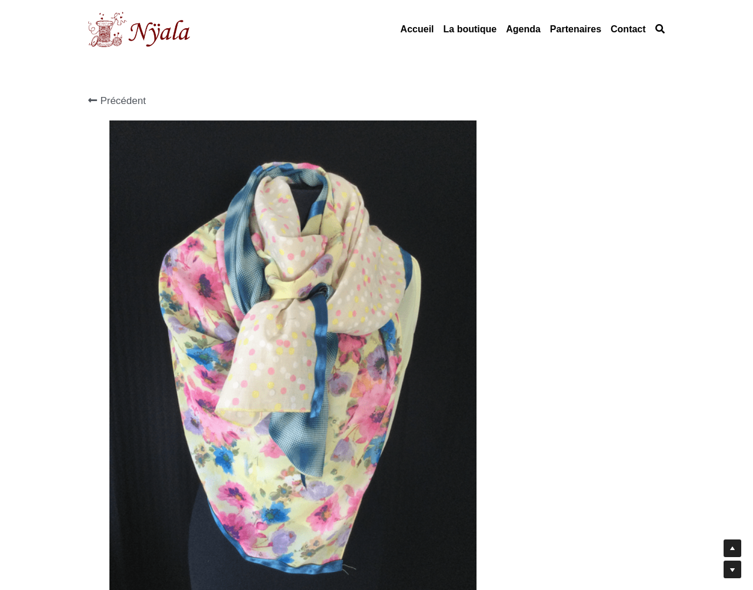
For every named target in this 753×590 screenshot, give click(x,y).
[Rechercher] (660, 29)
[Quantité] (551, 246)
